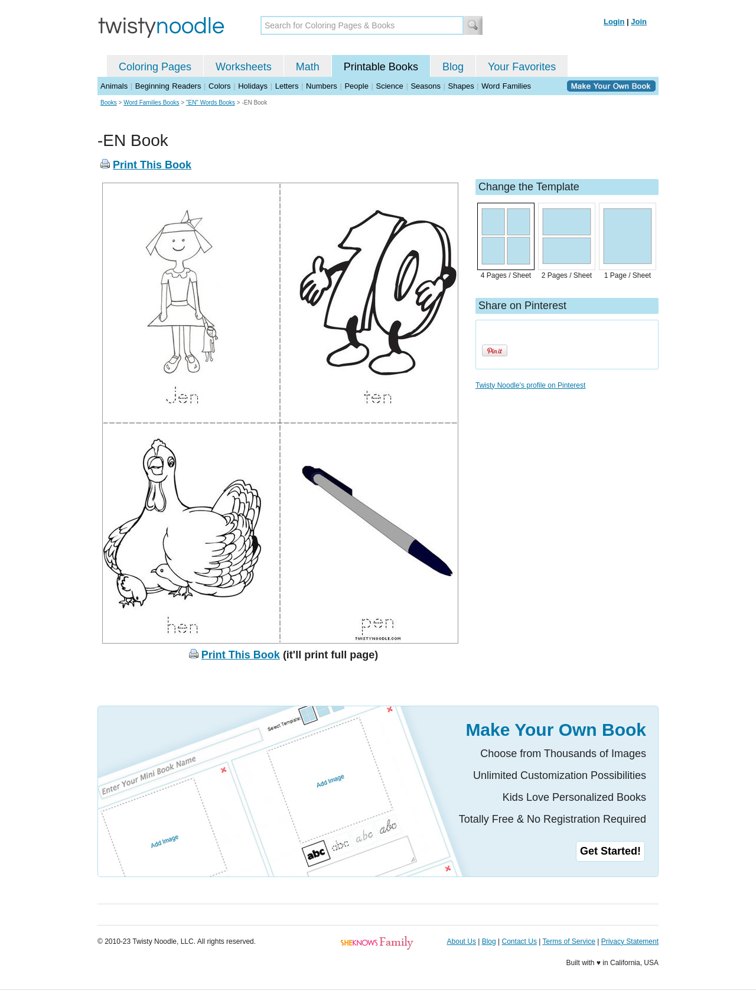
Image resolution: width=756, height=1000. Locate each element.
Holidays (253, 86)
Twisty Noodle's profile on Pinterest (530, 385)
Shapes (461, 86)
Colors (219, 86)
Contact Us (519, 941)
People (356, 86)
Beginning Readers (168, 86)
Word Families (506, 86)
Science (389, 86)
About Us (461, 941)
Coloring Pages (155, 67)
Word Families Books (151, 102)
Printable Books (381, 67)
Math (308, 67)
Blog (453, 67)
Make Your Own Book (555, 729)
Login (614, 21)
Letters (287, 86)
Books (108, 102)
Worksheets (244, 67)
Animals (114, 86)
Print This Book (152, 165)
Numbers (321, 86)
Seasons (425, 86)
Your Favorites (522, 67)
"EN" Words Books (210, 102)
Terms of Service (568, 941)
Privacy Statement (630, 941)
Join (639, 21)
